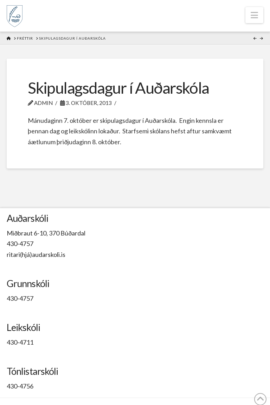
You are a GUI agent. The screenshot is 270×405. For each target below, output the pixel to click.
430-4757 (20, 243)
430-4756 (20, 386)
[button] (254, 15)
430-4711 (20, 342)
